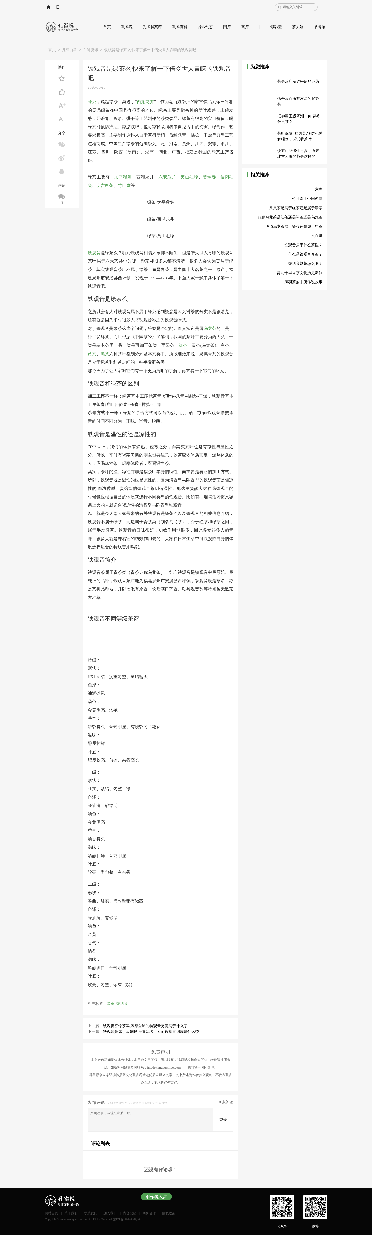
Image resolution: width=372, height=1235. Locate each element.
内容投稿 (129, 1212)
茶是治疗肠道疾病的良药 (298, 81)
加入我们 (110, 1212)
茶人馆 (297, 27)
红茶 (183, 344)
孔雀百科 (179, 27)
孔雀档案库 (152, 27)
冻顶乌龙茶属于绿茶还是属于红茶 (293, 226)
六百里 (316, 236)
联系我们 (90, 1212)
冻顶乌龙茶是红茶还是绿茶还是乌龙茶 (290, 217)
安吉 (100, 185)
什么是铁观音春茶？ (305, 254)
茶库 (245, 27)
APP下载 (80, 7)
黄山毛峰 (189, 177)
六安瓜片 (167, 177)
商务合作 (149, 1212)
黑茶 (105, 352)
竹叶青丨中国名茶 (307, 199)
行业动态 (205, 27)
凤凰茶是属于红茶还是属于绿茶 (295, 208)
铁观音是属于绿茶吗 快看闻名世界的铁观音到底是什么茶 (151, 1030)
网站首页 (59, 7)
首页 (107, 27)
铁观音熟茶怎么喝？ (305, 263)
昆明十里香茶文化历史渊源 (299, 273)
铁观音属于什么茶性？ (303, 245)
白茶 (109, 185)
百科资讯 (90, 50)
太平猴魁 (123, 177)
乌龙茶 (210, 327)
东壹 (318, 189)
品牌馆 (319, 27)
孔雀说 (127, 27)
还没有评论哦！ (160, 1168)
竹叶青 (124, 185)
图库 (227, 27)
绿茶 (92, 101)
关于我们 (71, 1212)
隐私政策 (168, 1212)
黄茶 (92, 352)
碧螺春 (209, 177)
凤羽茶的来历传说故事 (303, 282)
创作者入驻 (156, 1195)
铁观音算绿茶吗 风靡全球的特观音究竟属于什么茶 (145, 1025)
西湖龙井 (145, 101)
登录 (223, 1118)
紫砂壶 (276, 27)
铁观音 (94, 252)
